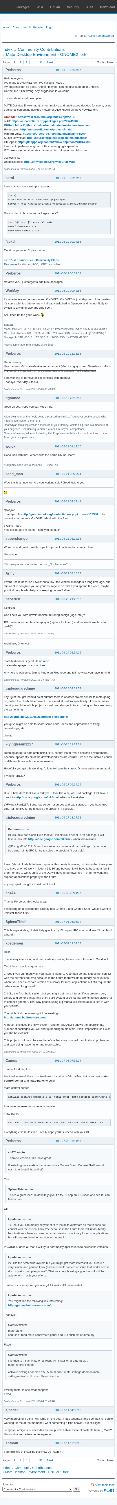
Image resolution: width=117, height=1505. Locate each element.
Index (5, 27)
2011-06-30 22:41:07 (68, 893)
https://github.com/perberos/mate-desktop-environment (53, 125)
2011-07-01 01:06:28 (68, 921)
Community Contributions (41, 49)
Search (26, 27)
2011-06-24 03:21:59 (68, 688)
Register (38, 27)
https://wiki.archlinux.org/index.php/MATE (46, 117)
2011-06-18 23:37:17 (68, 69)
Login (49, 27)
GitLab (55, 7)
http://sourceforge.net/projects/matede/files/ (57, 137)
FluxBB (109, 1490)
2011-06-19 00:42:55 (68, 290)
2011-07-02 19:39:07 (68, 943)
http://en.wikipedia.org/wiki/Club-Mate (49, 161)
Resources (10, 264)
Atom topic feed (105, 1485)
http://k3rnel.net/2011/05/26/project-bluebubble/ (36, 716)
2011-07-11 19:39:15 (68, 1443)
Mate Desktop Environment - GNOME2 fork (46, 54)
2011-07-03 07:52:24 (68, 1060)
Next (50, 62)
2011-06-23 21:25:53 (68, 599)
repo (46, 661)
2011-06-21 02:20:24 (68, 474)
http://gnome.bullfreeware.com (25, 1017)
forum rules (26, 260)
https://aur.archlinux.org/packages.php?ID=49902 (45, 121)
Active (91, 35)
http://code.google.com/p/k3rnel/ (37, 797)
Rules (15, 27)
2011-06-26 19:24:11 (68, 744)
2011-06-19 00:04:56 (68, 241)
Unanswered (106, 35)
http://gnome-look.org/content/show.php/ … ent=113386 (60, 514)
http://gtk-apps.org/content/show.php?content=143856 (54, 142)
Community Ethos (47, 260)
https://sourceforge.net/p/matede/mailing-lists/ (54, 133)
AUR (89, 7)
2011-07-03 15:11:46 (68, 1140)
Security (73, 7)
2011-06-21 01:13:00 (68, 446)
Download (107, 7)
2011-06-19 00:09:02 (68, 273)
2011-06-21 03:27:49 (68, 501)
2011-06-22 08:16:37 (68, 573)
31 (40, 62)
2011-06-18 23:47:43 (68, 177)
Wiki (40, 7)
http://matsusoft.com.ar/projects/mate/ (46, 129)
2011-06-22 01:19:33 (68, 538)
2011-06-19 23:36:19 (68, 398)
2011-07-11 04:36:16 (68, 1410)
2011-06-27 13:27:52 (68, 817)
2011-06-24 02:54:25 (68, 652)
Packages (22, 7)
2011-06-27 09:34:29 (68, 784)
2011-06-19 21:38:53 (68, 353)
